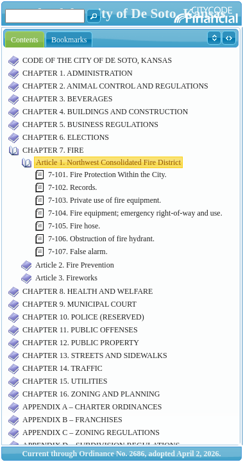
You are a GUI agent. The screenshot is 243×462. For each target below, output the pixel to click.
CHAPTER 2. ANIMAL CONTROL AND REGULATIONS (115, 85)
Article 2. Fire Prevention (74, 265)
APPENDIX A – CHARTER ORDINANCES (92, 406)
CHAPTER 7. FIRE (53, 150)
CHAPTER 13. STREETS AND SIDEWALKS (94, 355)
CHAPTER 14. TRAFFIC (62, 368)
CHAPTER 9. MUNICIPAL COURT (79, 304)
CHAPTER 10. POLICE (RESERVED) (83, 316)
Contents (24, 39)
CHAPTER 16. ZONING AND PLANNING (91, 393)
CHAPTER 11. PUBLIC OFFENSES (80, 329)
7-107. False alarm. (78, 251)
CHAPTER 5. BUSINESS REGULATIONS (90, 124)
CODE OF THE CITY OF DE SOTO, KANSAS (97, 60)
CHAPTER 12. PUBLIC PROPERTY (80, 342)
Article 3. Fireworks (66, 277)
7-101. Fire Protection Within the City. (107, 174)
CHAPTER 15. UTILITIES (64, 381)
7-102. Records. (72, 187)
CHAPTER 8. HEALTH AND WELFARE (87, 291)
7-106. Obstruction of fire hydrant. (101, 238)
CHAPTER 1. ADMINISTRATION (77, 73)
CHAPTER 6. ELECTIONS (65, 137)
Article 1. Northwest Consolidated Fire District (108, 162)
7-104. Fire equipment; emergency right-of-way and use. (135, 213)
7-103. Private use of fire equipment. (104, 200)
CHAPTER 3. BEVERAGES (67, 98)
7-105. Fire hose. (74, 225)
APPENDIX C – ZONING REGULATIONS (91, 432)
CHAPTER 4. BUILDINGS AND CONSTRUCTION (105, 111)
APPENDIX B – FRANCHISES (72, 419)
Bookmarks (69, 39)
